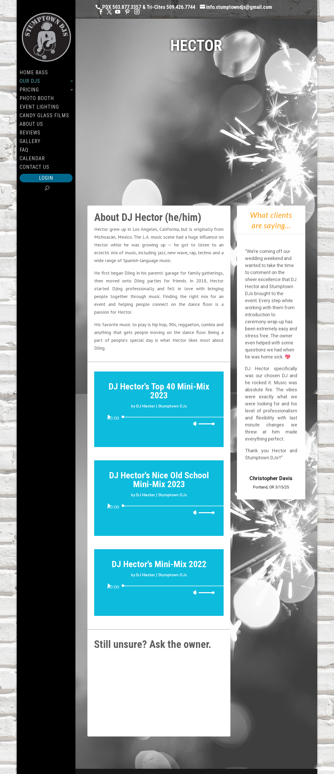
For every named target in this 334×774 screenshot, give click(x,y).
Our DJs (30, 81)
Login (46, 178)
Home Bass (34, 73)
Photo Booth (37, 98)
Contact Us (34, 167)
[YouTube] (117, 12)
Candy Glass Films (44, 116)
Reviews (30, 133)
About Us (31, 124)
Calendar (32, 159)
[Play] (109, 417)
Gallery (30, 141)
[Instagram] (137, 12)
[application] (159, 424)
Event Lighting (39, 107)
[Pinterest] (127, 12)
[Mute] (195, 423)
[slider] (173, 417)
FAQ (24, 150)
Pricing (29, 90)
